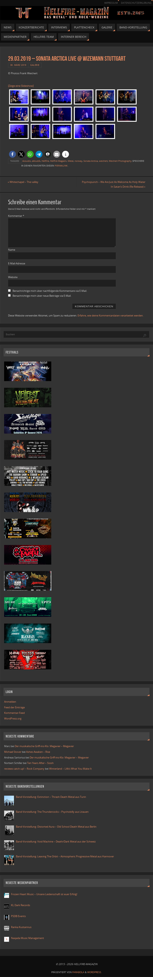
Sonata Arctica (90, 160)
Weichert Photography (120, 160)
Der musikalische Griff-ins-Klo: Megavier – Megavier (44, 746)
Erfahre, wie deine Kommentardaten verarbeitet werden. (110, 315)
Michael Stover (12, 752)
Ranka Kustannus (21, 927)
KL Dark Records (20, 905)
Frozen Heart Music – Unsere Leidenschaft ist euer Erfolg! (44, 894)
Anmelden (10, 701)
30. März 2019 (18, 64)
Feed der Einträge (14, 707)
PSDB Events (18, 916)
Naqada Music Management (27, 938)
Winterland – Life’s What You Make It (70, 768)
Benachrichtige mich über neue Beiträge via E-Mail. (42, 295)
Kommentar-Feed (14, 713)
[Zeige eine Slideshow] (21, 86)
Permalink (61, 165)
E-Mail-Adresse (16, 263)
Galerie (34, 64)
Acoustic (26, 160)
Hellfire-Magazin (58, 160)
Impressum (111, 3)
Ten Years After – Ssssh (40, 763)
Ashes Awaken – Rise (38, 752)
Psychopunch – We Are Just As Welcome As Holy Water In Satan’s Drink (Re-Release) (113, 184)
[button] (12, 154)
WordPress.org (12, 718)
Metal (70, 160)
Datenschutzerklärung (136, 3)
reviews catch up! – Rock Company (24, 768)
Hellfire (45, 160)
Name (11, 249)
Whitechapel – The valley (23, 182)
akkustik (36, 160)
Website (12, 277)
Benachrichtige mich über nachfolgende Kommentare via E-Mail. (50, 291)
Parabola (78, 972)
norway (78, 160)
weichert (103, 160)
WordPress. (94, 972)
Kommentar (16, 216)
